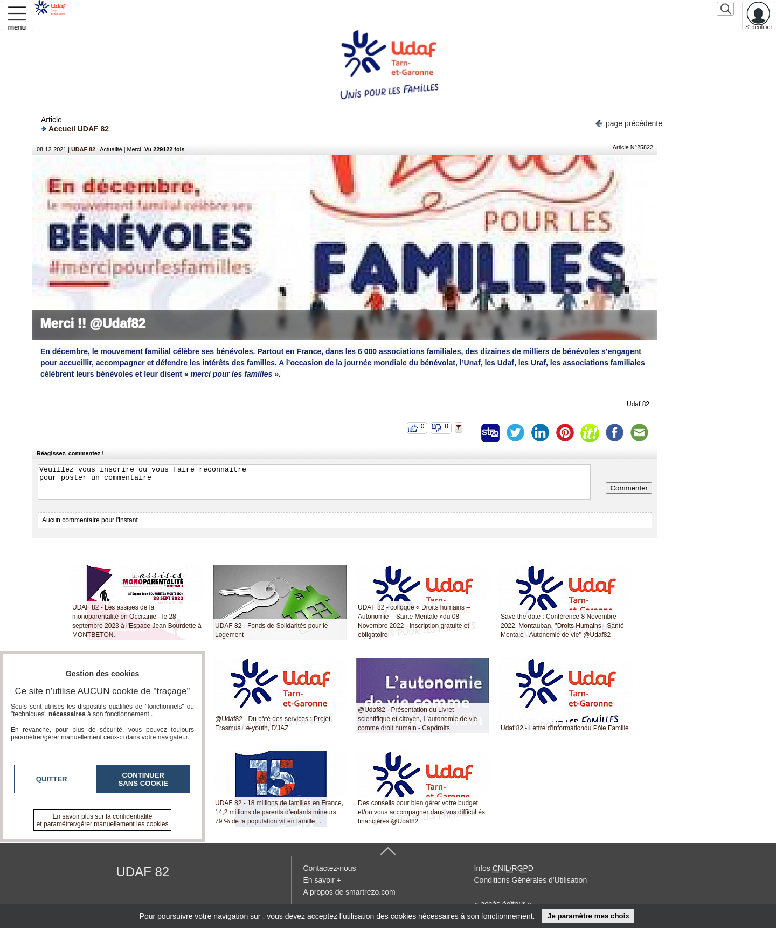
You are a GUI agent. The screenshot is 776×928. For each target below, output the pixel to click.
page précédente (628, 122)
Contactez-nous (329, 868)
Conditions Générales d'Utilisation (530, 880)
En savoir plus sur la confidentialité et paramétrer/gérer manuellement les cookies (103, 820)
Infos (504, 868)
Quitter (51, 779)
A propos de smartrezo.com (349, 892)
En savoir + (322, 880)
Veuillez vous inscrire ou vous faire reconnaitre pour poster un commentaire (314, 482)
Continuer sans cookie (143, 779)
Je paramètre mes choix (588, 916)
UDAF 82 (83, 149)
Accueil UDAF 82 (75, 128)
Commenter (629, 488)
